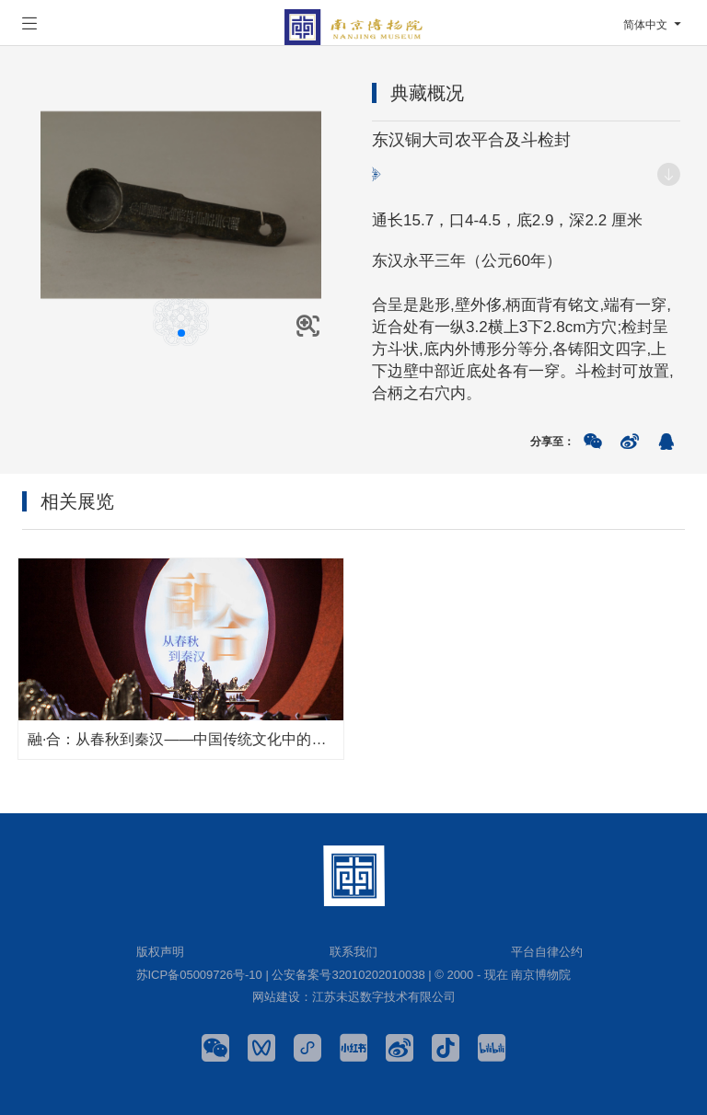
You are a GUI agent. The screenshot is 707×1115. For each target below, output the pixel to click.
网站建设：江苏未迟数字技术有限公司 (354, 997)
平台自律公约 (547, 952)
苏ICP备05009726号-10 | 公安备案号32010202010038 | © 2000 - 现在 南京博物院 (354, 975)
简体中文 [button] (654, 24)
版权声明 (160, 952)
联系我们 (353, 952)
